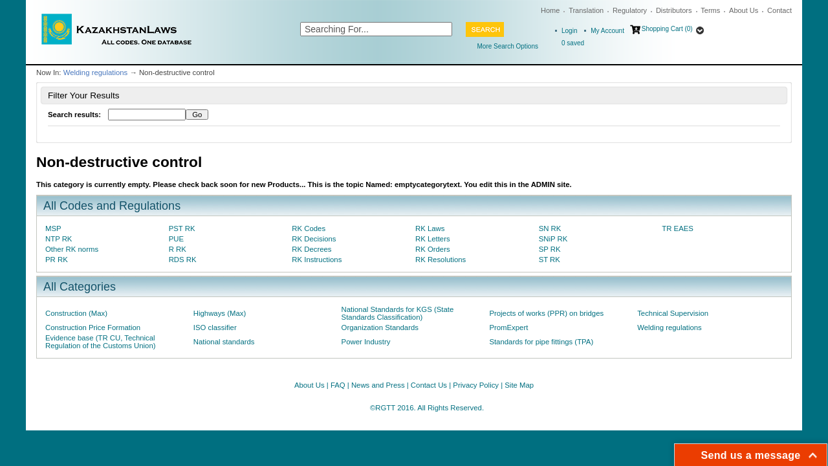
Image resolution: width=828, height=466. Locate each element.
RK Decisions (314, 239)
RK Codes (308, 228)
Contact (779, 10)
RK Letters (432, 239)
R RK (177, 249)
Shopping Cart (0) (667, 28)
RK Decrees (311, 249)
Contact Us (429, 385)
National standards (224, 342)
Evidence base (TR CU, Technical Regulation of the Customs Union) (100, 342)
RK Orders (432, 249)
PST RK (182, 228)
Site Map (519, 385)
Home (550, 10)
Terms (710, 10)
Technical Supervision (672, 313)
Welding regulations (95, 72)
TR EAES (677, 228)
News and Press (378, 385)
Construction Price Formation (92, 327)
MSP (53, 228)
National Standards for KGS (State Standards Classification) (398, 313)
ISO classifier (215, 327)
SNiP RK (553, 239)
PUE (176, 239)
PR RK (56, 259)
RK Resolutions (440, 259)
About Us (743, 10)
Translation (586, 10)
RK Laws (429, 228)
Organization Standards (380, 327)
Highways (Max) (219, 313)
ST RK (549, 259)
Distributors (674, 10)
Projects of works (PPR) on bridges (546, 313)
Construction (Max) (76, 313)
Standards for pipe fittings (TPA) (541, 342)
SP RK (550, 249)
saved (572, 43)
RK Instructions (317, 259)
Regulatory (630, 10)
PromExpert (508, 327)
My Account (607, 30)
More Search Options (508, 46)
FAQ (338, 385)
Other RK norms (71, 249)
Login (569, 30)
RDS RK (183, 259)
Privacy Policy (476, 385)
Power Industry (366, 342)
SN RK (550, 228)
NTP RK (58, 239)
